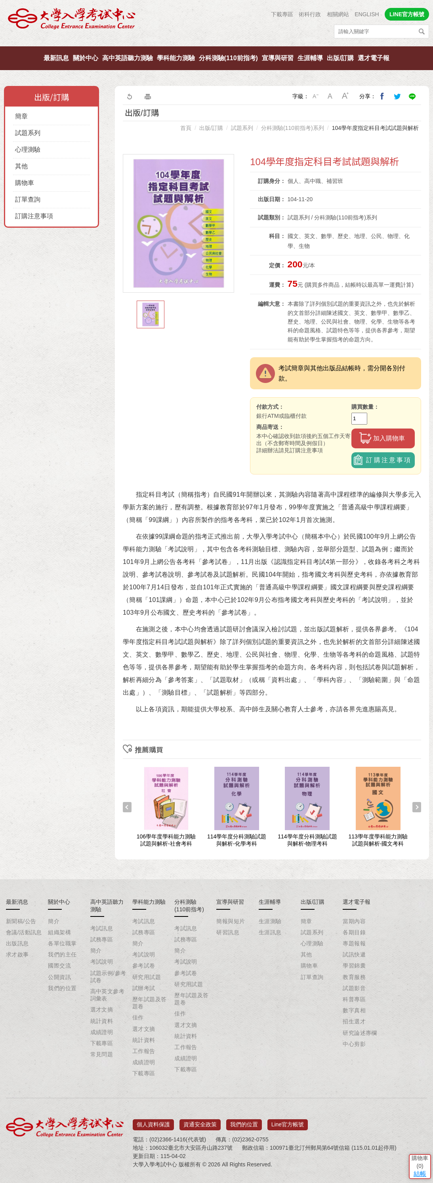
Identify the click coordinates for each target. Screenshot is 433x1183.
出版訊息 (17, 943)
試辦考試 (143, 988)
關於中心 (85, 58)
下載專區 (282, 14)
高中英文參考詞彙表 (107, 995)
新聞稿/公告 (21, 921)
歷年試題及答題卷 (149, 1003)
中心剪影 (354, 1044)
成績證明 (101, 1032)
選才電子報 (373, 58)
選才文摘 (101, 1009)
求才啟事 (17, 954)
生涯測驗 (270, 921)
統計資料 (101, 1021)
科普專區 (354, 999)
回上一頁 (129, 96)
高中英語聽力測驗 (127, 58)
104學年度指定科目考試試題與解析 (375, 128)
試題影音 (354, 988)
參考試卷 (143, 965)
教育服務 (354, 977)
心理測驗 (27, 149)
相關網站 (338, 14)
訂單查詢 (27, 199)
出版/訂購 (340, 58)
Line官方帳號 (287, 1121)
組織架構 (59, 932)
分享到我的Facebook (382, 96)
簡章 (21, 116)
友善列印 (147, 96)
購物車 (24, 182)
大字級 (345, 96)
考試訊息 (101, 928)
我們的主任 (62, 954)
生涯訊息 (270, 932)
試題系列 (27, 133)
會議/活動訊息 (24, 932)
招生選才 (354, 1021)
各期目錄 (354, 932)
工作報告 (143, 1051)
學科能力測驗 (176, 58)
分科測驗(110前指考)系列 (292, 128)
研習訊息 (227, 932)
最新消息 (17, 902)
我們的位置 (62, 988)
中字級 (330, 96)
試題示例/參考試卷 (108, 976)
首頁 (185, 128)
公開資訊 (59, 977)
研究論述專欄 (360, 1033)
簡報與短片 (230, 921)
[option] (178, 223)
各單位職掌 (62, 943)
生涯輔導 (310, 58)
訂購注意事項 (34, 216)
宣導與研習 (278, 58)
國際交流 (59, 965)
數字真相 (354, 1010)
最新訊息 (56, 58)
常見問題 (101, 1054)
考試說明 (101, 961)
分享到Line (412, 96)
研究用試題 (146, 977)
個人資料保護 (153, 1121)
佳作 (138, 1017)
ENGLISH (367, 14)
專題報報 (354, 943)
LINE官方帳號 (406, 14)
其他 (21, 166)
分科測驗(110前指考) (228, 58)
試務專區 (101, 939)
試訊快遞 (354, 954)
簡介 (53, 921)
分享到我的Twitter (397, 96)
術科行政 (310, 14)
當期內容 (354, 921)
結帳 (415, 1125)
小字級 (315, 96)
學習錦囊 (354, 965)
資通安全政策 (200, 1121)
